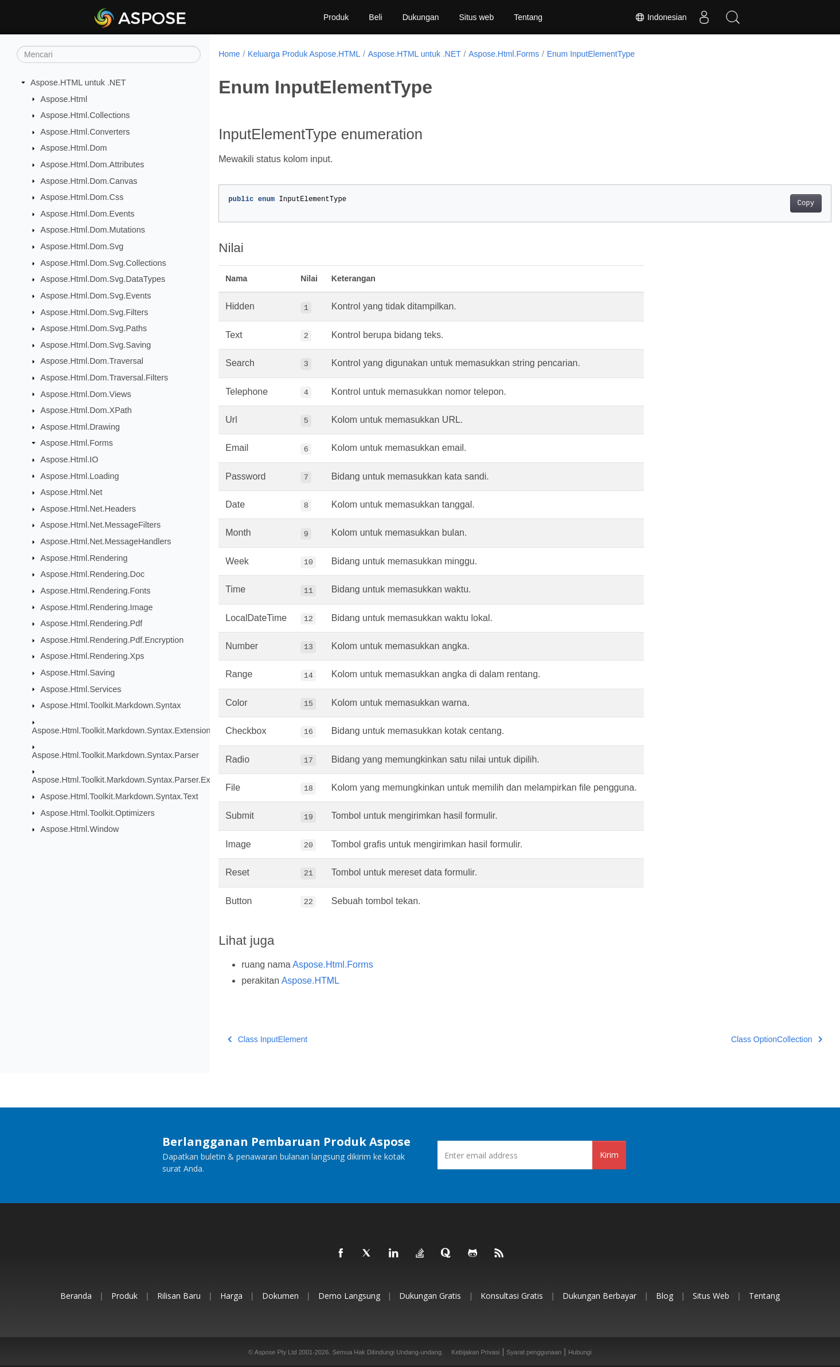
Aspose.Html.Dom (74, 147)
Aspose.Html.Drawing (80, 426)
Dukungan (421, 17)
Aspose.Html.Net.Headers (88, 508)
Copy (763, 203)
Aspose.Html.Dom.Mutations (93, 229)
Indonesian (660, 17)
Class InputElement (267, 1039)
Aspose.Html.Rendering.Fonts (96, 590)
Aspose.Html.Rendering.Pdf (92, 623)
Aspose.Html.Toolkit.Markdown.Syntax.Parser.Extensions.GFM (147, 779)
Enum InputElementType (591, 53)
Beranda (76, 1295)
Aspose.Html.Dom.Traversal (92, 361)
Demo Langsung (349, 1295)
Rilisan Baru (179, 1295)
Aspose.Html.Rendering (84, 557)
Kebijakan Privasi (475, 1352)
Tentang (528, 17)
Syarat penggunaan (533, 1352)
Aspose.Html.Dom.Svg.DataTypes (103, 279)
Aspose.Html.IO (70, 459)
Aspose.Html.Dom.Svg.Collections (103, 263)
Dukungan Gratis (430, 1295)
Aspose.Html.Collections (85, 115)
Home (229, 53)
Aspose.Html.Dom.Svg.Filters (95, 311)
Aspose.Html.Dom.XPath (86, 410)
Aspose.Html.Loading (80, 475)
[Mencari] (109, 54)
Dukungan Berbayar (599, 1295)
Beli (375, 17)
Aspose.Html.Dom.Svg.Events (96, 295)
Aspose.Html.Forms (77, 442)
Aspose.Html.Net (72, 492)
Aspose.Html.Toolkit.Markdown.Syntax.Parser (115, 755)
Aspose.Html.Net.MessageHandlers (106, 541)
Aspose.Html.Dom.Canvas (89, 180)
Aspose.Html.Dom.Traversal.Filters (105, 377)
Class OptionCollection (734, 1039)
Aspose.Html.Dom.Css (82, 197)
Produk (336, 17)
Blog (664, 1295)
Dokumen (280, 1295)
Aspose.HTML (310, 980)
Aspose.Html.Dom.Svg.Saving (96, 344)
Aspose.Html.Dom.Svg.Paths (94, 328)
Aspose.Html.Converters (85, 131)
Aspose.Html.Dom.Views (86, 393)
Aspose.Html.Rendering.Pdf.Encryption (112, 640)
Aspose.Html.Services (81, 688)
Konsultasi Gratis (511, 1295)
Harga (231, 1295)
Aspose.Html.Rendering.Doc (93, 574)
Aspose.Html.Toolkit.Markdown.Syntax (111, 705)
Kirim (609, 1154)
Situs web (476, 17)
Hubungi (580, 1352)
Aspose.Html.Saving (78, 672)
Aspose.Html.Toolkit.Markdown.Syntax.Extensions (123, 729)
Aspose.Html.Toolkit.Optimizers (98, 812)
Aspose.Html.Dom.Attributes (92, 164)
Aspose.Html (64, 98)
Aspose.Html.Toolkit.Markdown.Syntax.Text (119, 796)
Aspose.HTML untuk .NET (78, 82)
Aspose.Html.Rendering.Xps (92, 656)
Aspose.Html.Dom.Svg (82, 246)
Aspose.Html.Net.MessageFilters (101, 524)
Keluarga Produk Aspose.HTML (304, 53)
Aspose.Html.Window (80, 829)
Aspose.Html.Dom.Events (88, 213)
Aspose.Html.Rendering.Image (97, 606)
